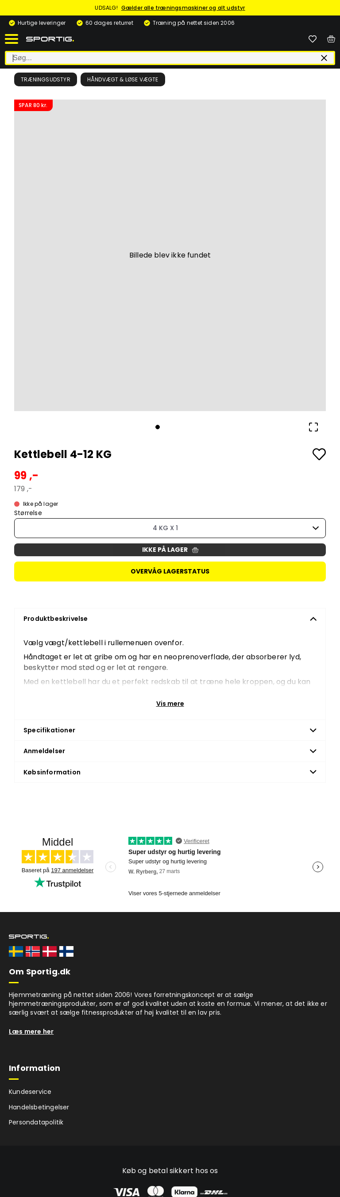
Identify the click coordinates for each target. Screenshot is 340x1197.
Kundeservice (30, 1091)
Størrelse (28, 513)
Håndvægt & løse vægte (122, 79)
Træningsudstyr (45, 79)
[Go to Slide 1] (157, 427)
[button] (170, 255)
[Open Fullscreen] (313, 427)
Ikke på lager (170, 549)
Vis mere (170, 703)
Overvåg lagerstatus (170, 571)
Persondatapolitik (36, 1122)
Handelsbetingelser (39, 1107)
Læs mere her (31, 1031)
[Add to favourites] (319, 454)
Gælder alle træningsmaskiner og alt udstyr (183, 8)
